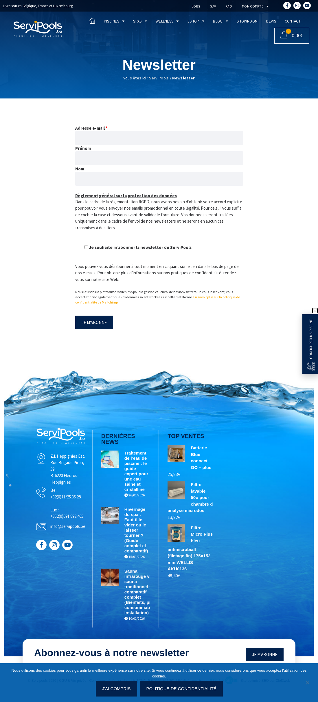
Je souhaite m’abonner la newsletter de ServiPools (138, 247)
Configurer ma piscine (310, 339)
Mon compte (254, 6)
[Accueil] (38, 28)
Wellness (167, 21)
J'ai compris (117, 689)
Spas (140, 21)
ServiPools (159, 78)
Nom (79, 169)
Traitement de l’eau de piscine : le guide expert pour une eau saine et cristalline (145, 473)
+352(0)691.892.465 (85, 521)
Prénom (83, 148)
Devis (271, 21)
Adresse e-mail (91, 128)
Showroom (247, 21)
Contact (293, 21)
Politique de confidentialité (183, 689)
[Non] (307, 685)
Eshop (196, 21)
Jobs (194, 6)
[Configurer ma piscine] (311, 366)
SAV (212, 6)
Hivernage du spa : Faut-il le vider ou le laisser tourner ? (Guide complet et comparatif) (146, 535)
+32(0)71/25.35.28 (84, 501)
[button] (315, 310)
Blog (220, 21)
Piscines (114, 21)
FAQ (228, 6)
